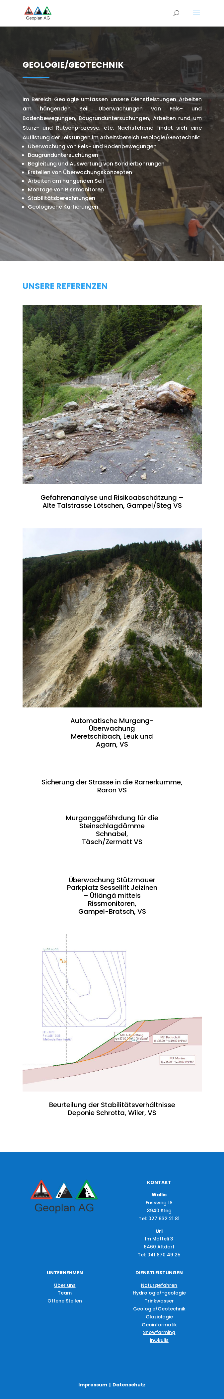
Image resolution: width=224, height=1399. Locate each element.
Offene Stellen (64, 1301)
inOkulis (159, 1340)
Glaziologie (159, 1316)
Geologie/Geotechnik (159, 1308)
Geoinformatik (159, 1324)
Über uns (65, 1285)
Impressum (92, 1384)
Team (65, 1293)
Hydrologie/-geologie (159, 1293)
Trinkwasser (159, 1301)
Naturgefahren (159, 1285)
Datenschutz (129, 1384)
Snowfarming (159, 1332)
